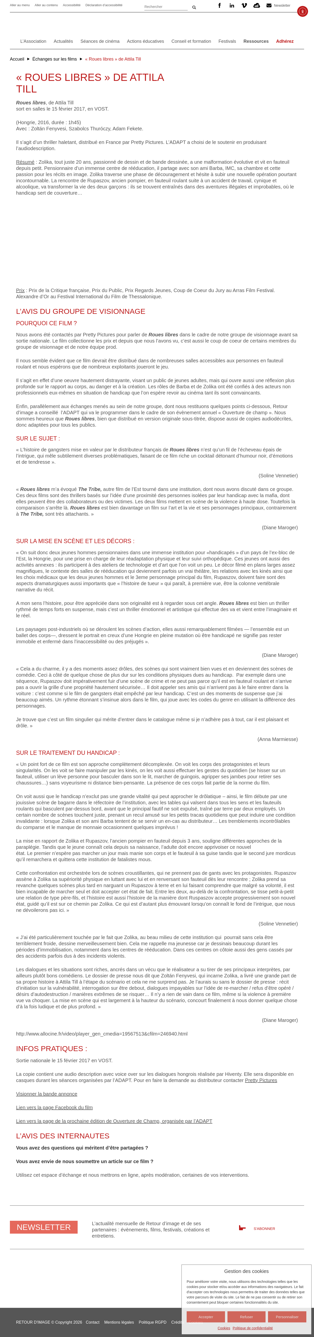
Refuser (246, 1317)
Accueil (17, 59)
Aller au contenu (46, 5)
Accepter (206, 1317)
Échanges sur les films (54, 59)
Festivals (227, 41)
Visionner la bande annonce (46, 1094)
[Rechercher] (166, 6)
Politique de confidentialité (253, 1328)
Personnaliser (287, 1317)
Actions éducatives (145, 41)
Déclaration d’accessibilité (104, 5)
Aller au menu (20, 5)
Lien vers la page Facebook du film (54, 1107)
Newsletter (282, 5)
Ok (194, 7)
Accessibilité (72, 5)
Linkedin (232, 5)
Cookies (224, 1328)
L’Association (33, 41)
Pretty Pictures (261, 1080)
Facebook (219, 5)
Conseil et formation (191, 41)
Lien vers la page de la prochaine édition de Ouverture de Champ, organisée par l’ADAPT (114, 1121)
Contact (92, 1322)
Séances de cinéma (99, 41)
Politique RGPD (152, 1322)
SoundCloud (256, 5)
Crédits (177, 1322)
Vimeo (244, 5)
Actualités (63, 41)
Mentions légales (119, 1322)
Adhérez (285, 41)
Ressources (256, 41)
